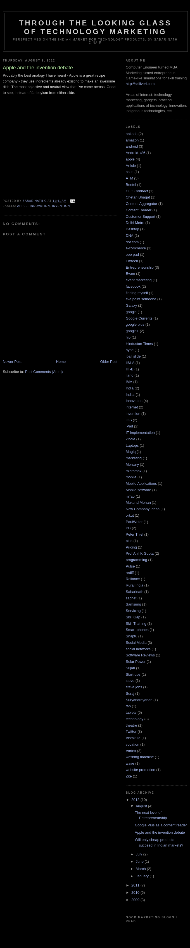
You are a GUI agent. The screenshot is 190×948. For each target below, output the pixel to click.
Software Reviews (140, 655)
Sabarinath (134, 592)
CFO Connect (137, 191)
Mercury (132, 464)
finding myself (137, 293)
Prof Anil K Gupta (140, 553)
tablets (131, 712)
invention (61, 205)
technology (134, 719)
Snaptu (131, 636)
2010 (136, 892)
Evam (130, 273)
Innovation (40, 205)
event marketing (139, 280)
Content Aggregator (141, 204)
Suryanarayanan (139, 700)
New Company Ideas (143, 509)
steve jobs (134, 687)
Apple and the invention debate (160, 832)
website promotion (140, 770)
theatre (131, 725)
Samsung (133, 604)
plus (129, 541)
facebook (133, 286)
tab (128, 706)
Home (61, 362)
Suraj (130, 693)
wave (130, 763)
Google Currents (139, 318)
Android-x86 (135, 153)
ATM (129, 178)
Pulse (130, 566)
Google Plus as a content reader (161, 825)
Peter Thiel (134, 534)
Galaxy (131, 305)
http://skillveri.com (140, 84)
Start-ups (133, 674)
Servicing (133, 611)
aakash (131, 134)
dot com (132, 242)
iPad (129, 426)
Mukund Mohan (138, 502)
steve (130, 681)
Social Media (136, 642)
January (143, 876)
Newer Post (12, 362)
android (132, 146)
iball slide (133, 356)
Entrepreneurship (140, 267)
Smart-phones (137, 630)
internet (132, 407)
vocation (132, 744)
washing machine (140, 757)
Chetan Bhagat (138, 197)
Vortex (131, 751)
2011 (136, 885)
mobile (131, 477)
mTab (130, 496)
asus (129, 172)
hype (130, 350)
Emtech (132, 261)
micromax (133, 471)
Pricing (131, 547)
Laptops (132, 445)
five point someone (141, 299)
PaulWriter (134, 522)
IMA (129, 382)
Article (131, 166)
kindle (130, 439)
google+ (132, 331)
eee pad (132, 254)
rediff (130, 573)
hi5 (128, 337)
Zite (129, 776)
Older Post (108, 362)
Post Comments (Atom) (44, 372)
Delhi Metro (135, 223)
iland (129, 375)
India (130, 388)
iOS (129, 420)
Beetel (131, 185)
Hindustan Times (139, 344)
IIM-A (130, 363)
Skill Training (136, 623)
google (131, 312)
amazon (132, 140)
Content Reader (138, 210)
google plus (135, 324)
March (141, 869)
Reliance (133, 579)
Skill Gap (133, 617)
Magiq (131, 452)
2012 (136, 800)
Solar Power (136, 661)
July (139, 854)
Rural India (134, 585)
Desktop (132, 229)
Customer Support (140, 216)
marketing (134, 458)
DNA (129, 235)
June (140, 861)
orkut (130, 515)
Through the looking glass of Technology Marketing (95, 27)
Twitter (131, 731)
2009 (136, 900)
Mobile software (138, 490)
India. (130, 395)
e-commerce (136, 248)
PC (128, 528)
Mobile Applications (141, 483)
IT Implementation (140, 433)
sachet (131, 598)
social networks (138, 649)
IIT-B (129, 369)
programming (136, 560)
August (142, 806)
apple (22, 205)
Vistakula (133, 738)
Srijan (130, 668)
